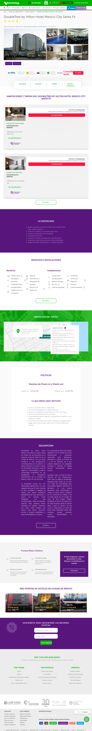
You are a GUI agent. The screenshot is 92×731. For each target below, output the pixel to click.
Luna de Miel (23, 720)
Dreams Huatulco (75, 671)
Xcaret (19, 671)
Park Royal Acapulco (75, 677)
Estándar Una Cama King (14, 172)
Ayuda (73, 730)
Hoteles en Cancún (9, 714)
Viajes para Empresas (25, 716)
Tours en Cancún (8, 720)
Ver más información (15, 138)
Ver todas (46, 202)
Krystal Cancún (47, 683)
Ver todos (46, 300)
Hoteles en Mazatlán (9, 716)
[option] (18, 603)
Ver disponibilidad (56, 115)
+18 (85, 52)
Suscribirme (46, 642)
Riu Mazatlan (47, 674)
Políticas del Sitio (34, 730)
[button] (36, 8)
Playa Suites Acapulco (75, 683)
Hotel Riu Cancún (47, 680)
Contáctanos (24, 730)
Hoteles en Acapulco (9, 724)
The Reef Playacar (75, 680)
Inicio (5, 11)
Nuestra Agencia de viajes (12, 730)
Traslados (22, 724)
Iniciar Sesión (68, 2)
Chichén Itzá (19, 680)
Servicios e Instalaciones (70, 85)
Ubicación (38, 84)
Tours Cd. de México (9, 718)
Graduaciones (23, 718)
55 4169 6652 (81, 111)
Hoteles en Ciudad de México (16, 11)
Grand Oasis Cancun (47, 671)
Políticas (54, 84)
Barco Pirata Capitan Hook (19, 683)
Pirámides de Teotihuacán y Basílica (19, 677)
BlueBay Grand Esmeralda (75, 674)
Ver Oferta (78, 73)
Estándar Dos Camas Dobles (15, 123)
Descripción (22, 84)
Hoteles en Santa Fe (30, 11)
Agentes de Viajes (65, 730)
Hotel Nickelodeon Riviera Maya (47, 677)
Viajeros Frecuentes (25, 714)
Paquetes (22, 722)
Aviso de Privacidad (45, 730)
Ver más (46, 525)
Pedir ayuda (74, 570)
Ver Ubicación (52, 26)
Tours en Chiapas (8, 722)
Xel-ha (19, 674)
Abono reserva (80, 730)
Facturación (55, 730)
